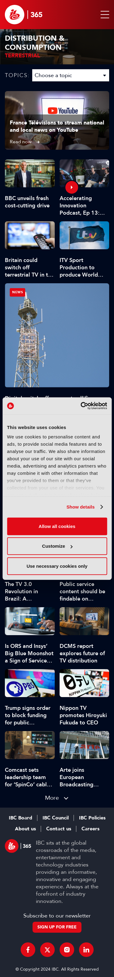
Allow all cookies (57, 526)
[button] (103, 14)
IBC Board (20, 818)
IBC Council (56, 818)
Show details (81, 506)
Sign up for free (57, 927)
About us (25, 829)
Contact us (58, 829)
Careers (90, 829)
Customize (57, 546)
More (52, 798)
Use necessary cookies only (56, 565)
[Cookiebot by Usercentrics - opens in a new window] (81, 406)
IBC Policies (92, 818)
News (17, 292)
